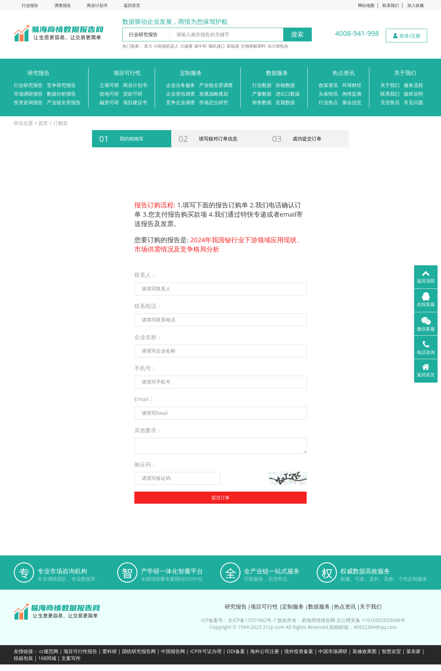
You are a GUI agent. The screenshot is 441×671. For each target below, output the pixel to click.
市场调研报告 (28, 93)
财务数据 (261, 102)
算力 (148, 46)
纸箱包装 (23, 658)
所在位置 (23, 123)
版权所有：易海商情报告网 (306, 620)
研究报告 (39, 73)
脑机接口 (216, 46)
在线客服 (426, 299)
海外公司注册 (264, 651)
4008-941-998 (357, 33)
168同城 (47, 658)
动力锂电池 (277, 46)
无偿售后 (390, 102)
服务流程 (413, 85)
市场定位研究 (213, 102)
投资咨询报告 (28, 102)
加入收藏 (415, 5)
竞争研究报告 (61, 85)
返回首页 (132, 5)
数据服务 (277, 73)
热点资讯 (343, 73)
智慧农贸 (391, 651)
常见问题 (413, 102)
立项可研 (109, 85)
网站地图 (366, 5)
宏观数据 (285, 102)
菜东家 (413, 651)
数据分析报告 (61, 93)
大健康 (186, 46)
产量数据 (261, 93)
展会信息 (351, 102)
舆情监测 (351, 93)
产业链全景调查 (216, 85)
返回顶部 (426, 276)
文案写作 (71, 658)
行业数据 (261, 85)
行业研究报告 (28, 85)
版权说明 (413, 93)
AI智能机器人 (166, 46)
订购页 (60, 123)
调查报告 (62, 5)
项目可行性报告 (80, 651)
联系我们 (390, 5)
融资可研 (109, 102)
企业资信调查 (180, 93)
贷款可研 (132, 93)
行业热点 (328, 102)
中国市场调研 (332, 651)
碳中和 (200, 46)
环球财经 (351, 85)
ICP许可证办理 (206, 651)
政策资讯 (328, 85)
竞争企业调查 (180, 102)
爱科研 (109, 651)
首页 (43, 123)
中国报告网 (173, 651)
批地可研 (109, 93)
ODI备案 (236, 651)
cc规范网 (48, 651)
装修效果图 (364, 651)
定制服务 (191, 73)
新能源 (233, 46)
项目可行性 (127, 73)
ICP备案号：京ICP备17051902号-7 (238, 620)
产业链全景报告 (64, 102)
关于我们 (405, 73)
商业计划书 (97, 5)
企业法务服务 (180, 85)
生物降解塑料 (253, 46)
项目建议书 (135, 102)
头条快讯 (328, 93)
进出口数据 (288, 93)
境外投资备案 (299, 651)
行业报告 (30, 5)
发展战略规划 (213, 93)
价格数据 (285, 85)
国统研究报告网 (139, 651)
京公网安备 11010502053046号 (370, 620)
